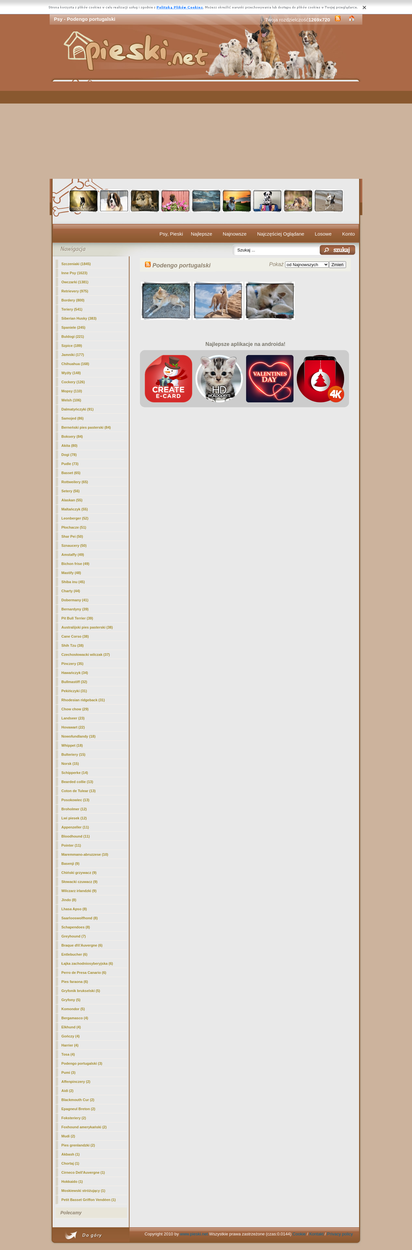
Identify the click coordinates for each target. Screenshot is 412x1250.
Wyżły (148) (71, 373)
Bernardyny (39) (75, 609)
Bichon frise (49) (75, 564)
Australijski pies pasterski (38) (87, 627)
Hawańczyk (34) (74, 673)
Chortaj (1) (70, 1163)
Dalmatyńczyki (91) (77, 409)
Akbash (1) (70, 1154)
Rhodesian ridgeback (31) (83, 700)
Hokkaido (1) (72, 1181)
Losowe (323, 234)
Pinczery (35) (72, 664)
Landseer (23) (73, 718)
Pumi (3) (68, 1072)
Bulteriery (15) (73, 754)
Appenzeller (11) (75, 827)
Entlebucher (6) (74, 954)
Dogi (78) (69, 455)
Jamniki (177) (72, 355)
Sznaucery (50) (74, 545)
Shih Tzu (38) (72, 645)
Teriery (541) (71, 309)
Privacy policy (340, 1234)
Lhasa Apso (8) (74, 909)
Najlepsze (201, 234)
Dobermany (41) (74, 600)
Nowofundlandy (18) (78, 736)
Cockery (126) (73, 382)
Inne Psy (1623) (74, 273)
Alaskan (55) (71, 500)
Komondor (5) (73, 1009)
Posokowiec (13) (75, 800)
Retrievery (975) (74, 291)
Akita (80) (69, 445)
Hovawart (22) (73, 727)
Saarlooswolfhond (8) (79, 918)
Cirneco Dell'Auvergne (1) (83, 1172)
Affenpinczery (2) (75, 1082)
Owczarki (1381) (74, 282)
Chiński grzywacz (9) (78, 873)
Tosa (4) (68, 1054)
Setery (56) (70, 491)
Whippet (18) (72, 745)
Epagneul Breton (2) (78, 1109)
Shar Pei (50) (72, 536)
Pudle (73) (70, 464)
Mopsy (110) (71, 391)
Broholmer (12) (74, 809)
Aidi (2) (67, 1091)
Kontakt (316, 1234)
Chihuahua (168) (75, 364)
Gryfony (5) (71, 1000)
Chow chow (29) (75, 709)
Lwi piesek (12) (74, 818)
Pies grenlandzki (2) (78, 1145)
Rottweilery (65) (74, 482)
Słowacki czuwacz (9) (79, 882)
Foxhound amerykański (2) (83, 1127)
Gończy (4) (70, 1036)
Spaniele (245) (73, 327)
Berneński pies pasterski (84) (86, 427)
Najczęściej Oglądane (280, 234)
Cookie (299, 1234)
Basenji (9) (70, 863)
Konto (348, 234)
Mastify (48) (71, 573)
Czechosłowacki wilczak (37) (85, 654)
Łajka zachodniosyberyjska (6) (87, 963)
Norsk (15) (70, 764)
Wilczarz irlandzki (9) (78, 891)
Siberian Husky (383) (78, 318)
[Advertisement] (206, 130)
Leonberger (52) (74, 518)
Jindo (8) (68, 900)
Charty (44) (70, 591)
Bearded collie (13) (77, 782)
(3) (81, 1063)
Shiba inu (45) (73, 582)
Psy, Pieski (171, 234)
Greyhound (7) (73, 936)
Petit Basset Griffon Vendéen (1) (88, 1200)
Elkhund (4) (71, 1027)
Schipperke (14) (74, 773)
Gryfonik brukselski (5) (80, 991)
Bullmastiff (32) (74, 682)
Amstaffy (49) (72, 555)
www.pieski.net (194, 1234)
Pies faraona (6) (74, 982)
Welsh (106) (71, 400)
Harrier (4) (70, 1045)
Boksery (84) (72, 436)
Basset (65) (71, 473)
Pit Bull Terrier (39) (77, 618)
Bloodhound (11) (75, 836)
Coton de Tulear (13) (78, 791)
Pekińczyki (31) (74, 691)
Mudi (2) (68, 1136)
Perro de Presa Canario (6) (83, 972)
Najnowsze (234, 234)
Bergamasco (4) (74, 1018)
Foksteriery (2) (73, 1118)
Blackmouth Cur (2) (77, 1100)
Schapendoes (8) (75, 927)
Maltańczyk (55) (74, 509)
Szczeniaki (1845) (76, 264)
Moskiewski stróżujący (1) (83, 1191)
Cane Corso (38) (75, 636)
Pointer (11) (71, 845)
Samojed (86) (72, 418)
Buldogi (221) (72, 336)
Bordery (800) (72, 300)
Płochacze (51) (73, 527)
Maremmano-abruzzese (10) (84, 854)
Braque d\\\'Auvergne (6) (82, 945)
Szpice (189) (71, 346)
